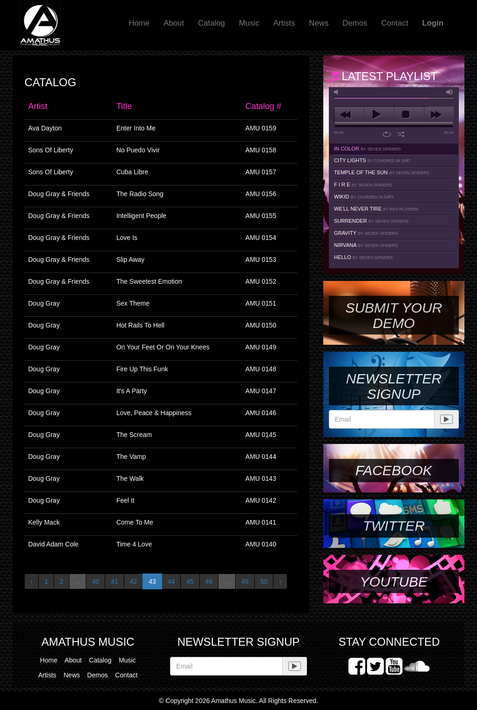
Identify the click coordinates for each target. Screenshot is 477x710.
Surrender (371, 221)
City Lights (372, 160)
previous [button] (349, 115)
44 (171, 581)
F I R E (363, 184)
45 (190, 581)
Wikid (364, 196)
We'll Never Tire (376, 209)
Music (249, 23)
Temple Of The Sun (381, 172)
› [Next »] (280, 581)
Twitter (394, 525)
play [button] (379, 115)
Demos (354, 23)
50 (264, 581)
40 (95, 581)
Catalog (211, 23)
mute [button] (337, 92)
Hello (363, 257)
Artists (284, 23)
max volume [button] (450, 92)
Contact (394, 23)
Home (139, 23)
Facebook (393, 470)
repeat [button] (387, 134)
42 (133, 581)
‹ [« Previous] (31, 581)
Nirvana (366, 245)
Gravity (366, 233)
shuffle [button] (401, 134)
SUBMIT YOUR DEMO (393, 315)
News (318, 23)
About (174, 23)
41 (114, 581)
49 (245, 581)
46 (209, 581)
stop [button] (408, 115)
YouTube (394, 581)
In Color (367, 148)
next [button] (439, 115)
